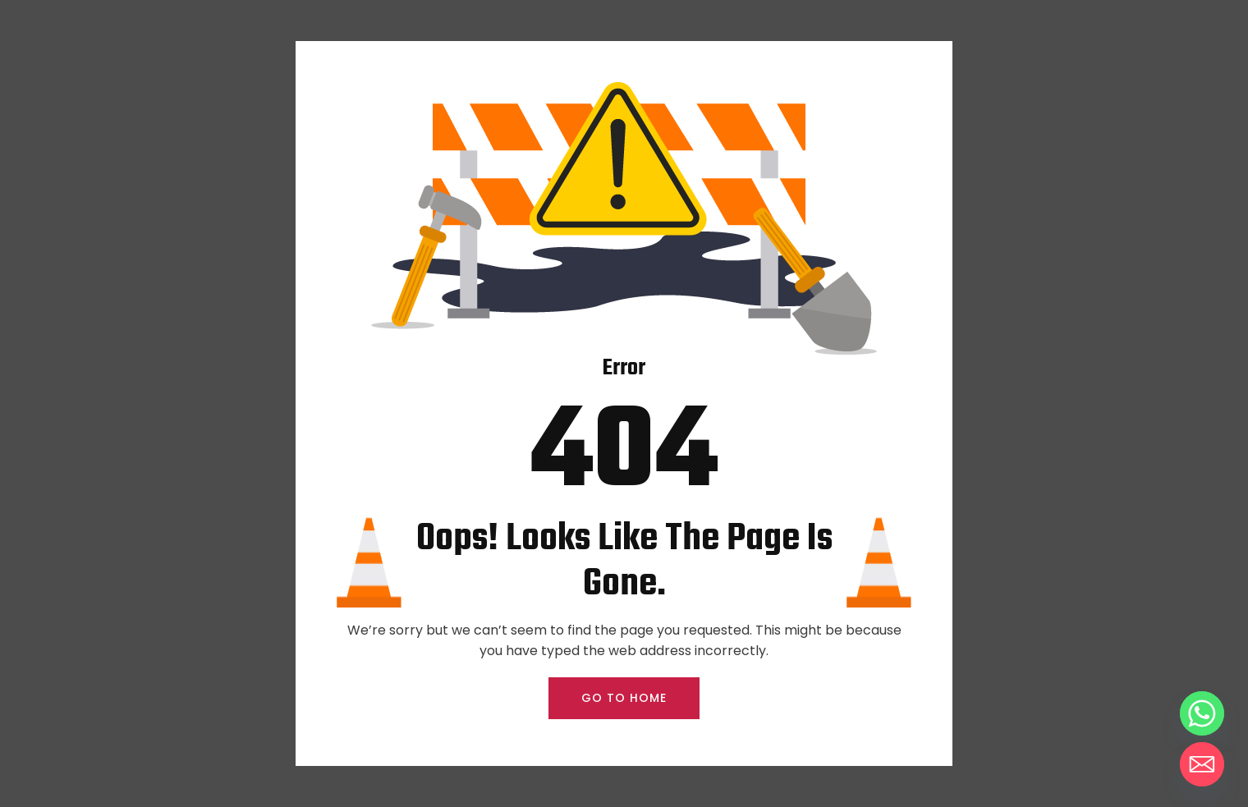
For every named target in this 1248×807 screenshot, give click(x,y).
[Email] (1202, 764)
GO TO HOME (624, 698)
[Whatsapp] (1202, 713)
